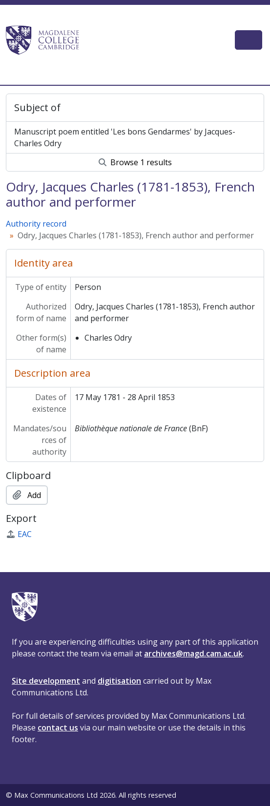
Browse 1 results (135, 162)
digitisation (119, 680)
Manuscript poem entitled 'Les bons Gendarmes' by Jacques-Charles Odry (124, 137)
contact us (58, 727)
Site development (46, 680)
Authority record (36, 223)
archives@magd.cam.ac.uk (193, 653)
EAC (19, 534)
